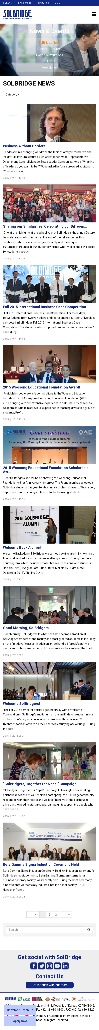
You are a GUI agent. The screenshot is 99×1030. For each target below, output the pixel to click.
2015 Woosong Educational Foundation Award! (41, 387)
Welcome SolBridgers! (21, 703)
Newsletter (49, 67)
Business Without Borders (24, 146)
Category (12, 94)
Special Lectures (49, 49)
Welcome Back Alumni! (22, 547)
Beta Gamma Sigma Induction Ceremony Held (41, 864)
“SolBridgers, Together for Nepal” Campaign (39, 784)
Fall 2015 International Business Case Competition (44, 307)
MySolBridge (25, 3)
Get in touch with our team (50, 985)
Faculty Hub (44, 3)
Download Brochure (20, 1010)
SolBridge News (49, 43)
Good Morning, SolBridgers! (26, 628)
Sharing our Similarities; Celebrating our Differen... (45, 226)
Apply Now (20, 1021)
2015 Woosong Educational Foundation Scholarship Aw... (45, 470)
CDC (58, 3)
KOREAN (7, 3)
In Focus (49, 61)
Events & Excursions (49, 55)
